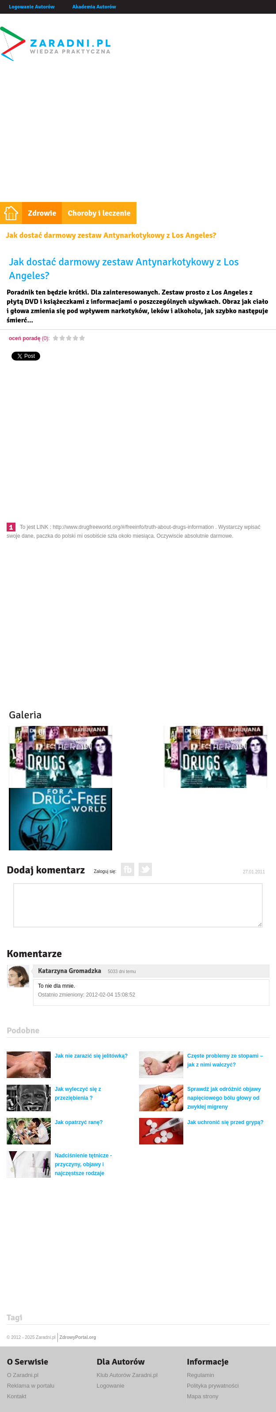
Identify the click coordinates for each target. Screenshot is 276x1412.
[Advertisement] (138, 136)
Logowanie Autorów (32, 7)
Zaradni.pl (45, 1337)
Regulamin (200, 1375)
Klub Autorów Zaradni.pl (127, 1375)
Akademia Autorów (94, 7)
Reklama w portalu (31, 1385)
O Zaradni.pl (23, 1375)
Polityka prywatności (213, 1385)
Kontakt (16, 1396)
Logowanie (111, 1385)
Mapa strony (203, 1396)
